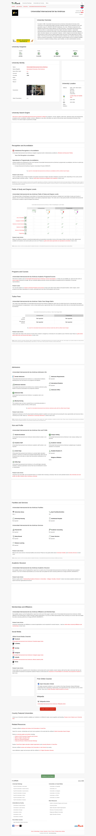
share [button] (80, 14)
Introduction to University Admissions (36, 415)
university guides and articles (23, 734)
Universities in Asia (17, 814)
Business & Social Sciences (20, 223)
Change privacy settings (60, 831)
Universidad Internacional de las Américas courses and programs (41, 278)
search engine (15, 280)
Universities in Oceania (18, 816)
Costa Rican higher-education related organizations (28, 744)
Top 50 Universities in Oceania (19, 799)
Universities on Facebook (55, 786)
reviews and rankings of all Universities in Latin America (34, 747)
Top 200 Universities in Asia (19, 797)
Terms (49, 831)
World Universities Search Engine (62, 731)
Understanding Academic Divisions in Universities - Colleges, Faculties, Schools (41, 579)
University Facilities (61, 552)
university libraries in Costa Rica (49, 744)
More (47, 3)
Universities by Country (38, 3)
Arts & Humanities (22, 217)
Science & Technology (21, 230)
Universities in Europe (17, 809)
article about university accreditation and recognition (45, 178)
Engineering (23, 233)
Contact (41, 831)
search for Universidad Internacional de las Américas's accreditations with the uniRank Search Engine (48, 170)
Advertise (46, 831)
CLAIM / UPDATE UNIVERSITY (48, 709)
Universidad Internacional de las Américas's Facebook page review (27, 641)
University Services (72, 552)
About (32, 831)
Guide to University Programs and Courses (34, 287)
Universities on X (53, 788)
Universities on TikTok (54, 795)
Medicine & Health (22, 227)
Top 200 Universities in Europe (19, 793)
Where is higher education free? (22, 737)
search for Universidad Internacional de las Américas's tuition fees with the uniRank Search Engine (49, 327)
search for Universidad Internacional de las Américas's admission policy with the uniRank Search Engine (49, 408)
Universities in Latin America (19, 807)
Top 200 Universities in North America (21, 788)
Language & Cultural (21, 220)
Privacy (52, 831)
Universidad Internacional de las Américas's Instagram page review (27, 655)
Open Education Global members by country (58, 689)
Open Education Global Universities (20, 822)
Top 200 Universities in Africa (19, 795)
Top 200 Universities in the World (20, 786)
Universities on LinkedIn (55, 797)
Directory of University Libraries (56, 809)
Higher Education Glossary (55, 814)
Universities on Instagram (55, 790)
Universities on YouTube (55, 793)
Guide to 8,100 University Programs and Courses (26, 736)
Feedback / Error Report (48, 776)
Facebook (15, 825)
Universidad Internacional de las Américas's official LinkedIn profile (27, 659)
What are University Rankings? (22, 739)
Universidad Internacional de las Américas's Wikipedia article (52, 703)
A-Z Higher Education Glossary (46, 750)
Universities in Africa (17, 812)
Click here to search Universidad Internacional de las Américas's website (29, 116)
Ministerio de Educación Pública (65, 153)
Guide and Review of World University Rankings (26, 740)
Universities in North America (19, 805)
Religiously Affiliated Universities (56, 812)
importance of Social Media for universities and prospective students (64, 671)
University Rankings (27, 3)
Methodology (36, 831)
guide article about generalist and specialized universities (57, 240)
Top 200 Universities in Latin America (20, 790)
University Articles (53, 805)
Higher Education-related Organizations (58, 807)
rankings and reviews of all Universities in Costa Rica (33, 728)
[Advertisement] (22, 27)
